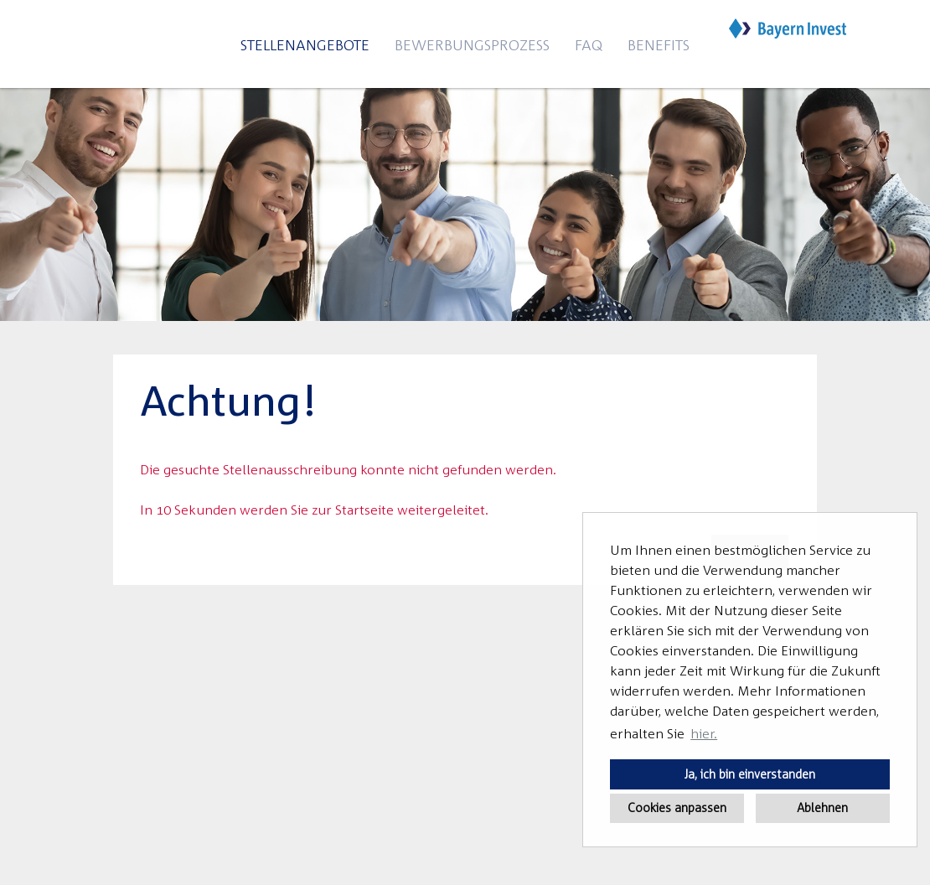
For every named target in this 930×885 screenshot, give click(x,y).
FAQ (588, 44)
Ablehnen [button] (822, 807)
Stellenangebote (304, 44)
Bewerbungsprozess (472, 44)
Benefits (659, 44)
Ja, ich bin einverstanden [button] (750, 774)
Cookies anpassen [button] (677, 807)
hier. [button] (703, 733)
